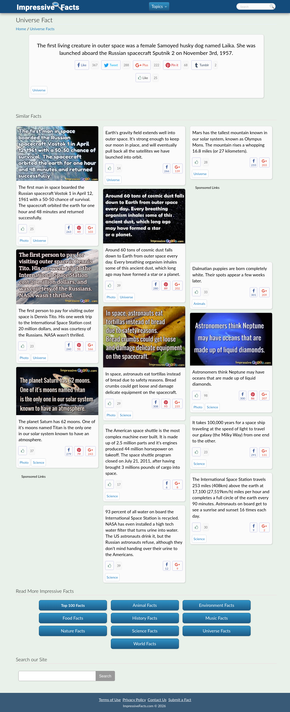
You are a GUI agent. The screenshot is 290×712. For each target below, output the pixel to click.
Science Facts (144, 630)
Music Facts (216, 618)
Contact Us (157, 699)
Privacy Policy (134, 699)
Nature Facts (73, 630)
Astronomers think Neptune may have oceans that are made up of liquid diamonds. (228, 378)
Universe (39, 90)
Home (21, 28)
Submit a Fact (179, 699)
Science (125, 415)
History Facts (144, 618)
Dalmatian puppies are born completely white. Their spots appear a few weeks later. (229, 274)
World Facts (144, 643)
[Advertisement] (231, 222)
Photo (24, 240)
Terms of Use (110, 699)
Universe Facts (42, 28)
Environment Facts (216, 605)
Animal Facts (145, 605)
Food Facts (73, 618)
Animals (199, 303)
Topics (159, 7)
